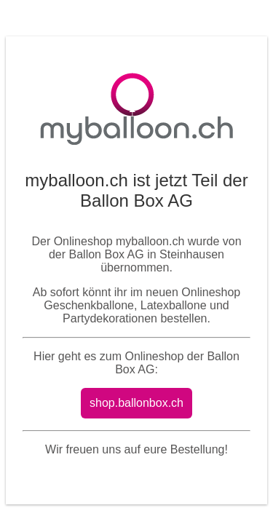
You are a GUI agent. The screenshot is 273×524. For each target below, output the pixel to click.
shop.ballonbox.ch (136, 403)
